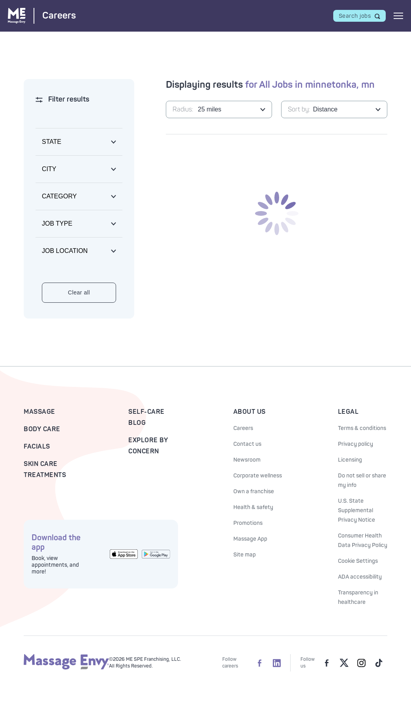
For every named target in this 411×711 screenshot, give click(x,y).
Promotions (248, 523)
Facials (37, 447)
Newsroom (247, 459)
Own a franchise (253, 491)
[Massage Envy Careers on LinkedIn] (276, 662)
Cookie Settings (358, 561)
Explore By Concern (148, 445)
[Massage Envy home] (66, 668)
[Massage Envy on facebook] (326, 662)
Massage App (250, 539)
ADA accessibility (360, 576)
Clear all (79, 292)
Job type (57, 223)
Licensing (350, 459)
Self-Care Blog (146, 417)
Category (59, 196)
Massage (39, 412)
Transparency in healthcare (358, 597)
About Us (249, 412)
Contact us (247, 444)
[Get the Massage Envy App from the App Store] (124, 554)
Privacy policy (355, 444)
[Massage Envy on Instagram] (361, 662)
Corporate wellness (257, 475)
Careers (243, 428)
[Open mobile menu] (398, 16)
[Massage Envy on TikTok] (378, 662)
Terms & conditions (362, 428)
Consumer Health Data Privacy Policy (362, 540)
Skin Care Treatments (45, 469)
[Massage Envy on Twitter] (344, 662)
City (49, 169)
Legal (348, 412)
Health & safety (253, 507)
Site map (244, 554)
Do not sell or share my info (362, 480)
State (51, 141)
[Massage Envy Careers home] (42, 15)
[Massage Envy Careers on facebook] (259, 662)
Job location (65, 250)
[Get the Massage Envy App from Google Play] (156, 554)
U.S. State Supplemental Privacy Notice (356, 510)
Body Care (42, 429)
